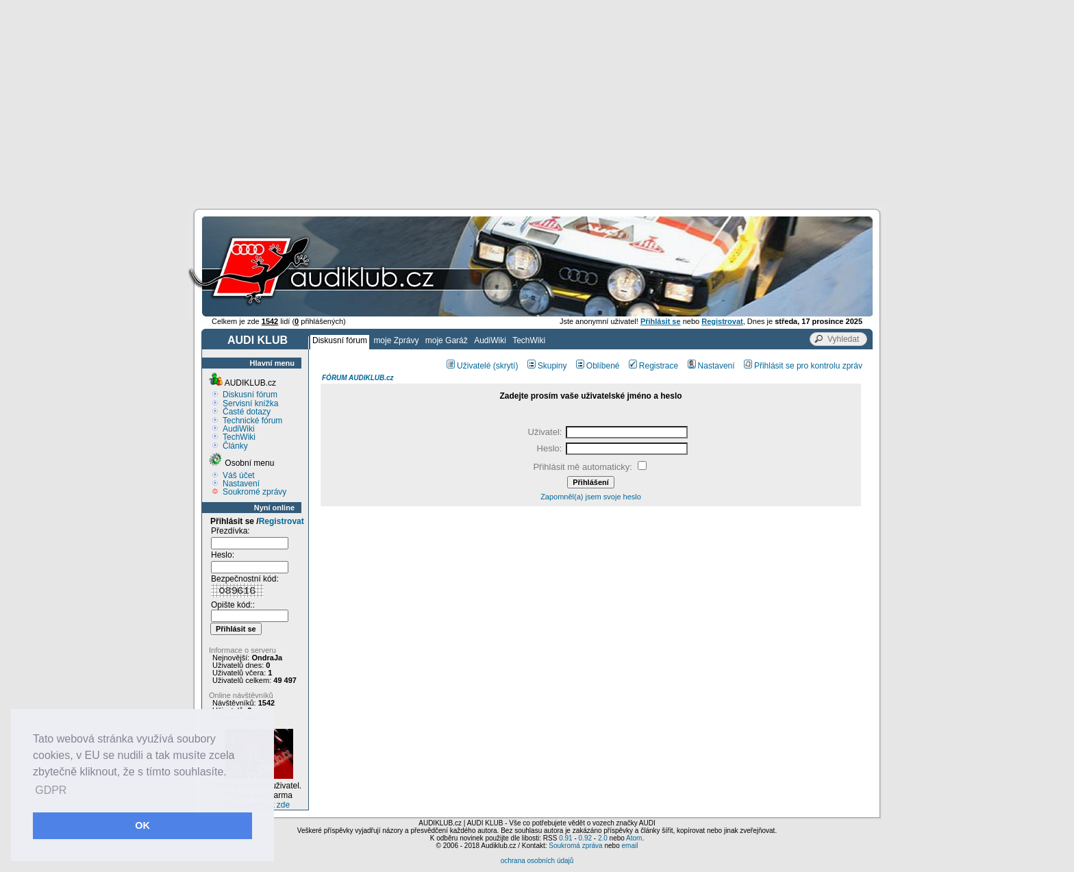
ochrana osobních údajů (537, 860)
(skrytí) (506, 366)
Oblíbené (598, 366)
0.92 (585, 838)
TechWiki (528, 340)
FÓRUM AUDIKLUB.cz (358, 378)
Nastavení (241, 483)
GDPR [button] (50, 790)
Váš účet (239, 475)
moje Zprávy (396, 340)
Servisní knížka (250, 403)
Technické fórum (252, 420)
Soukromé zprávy (254, 492)
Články (235, 446)
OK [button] (142, 825)
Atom (634, 838)
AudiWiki (490, 340)
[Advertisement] (537, 103)
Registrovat (281, 521)
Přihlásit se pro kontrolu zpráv (803, 366)
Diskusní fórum (339, 340)
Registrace (653, 366)
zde (283, 805)
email (629, 845)
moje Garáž (446, 340)
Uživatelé (468, 366)
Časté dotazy (247, 411)
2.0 (603, 838)
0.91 (565, 838)
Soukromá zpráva (575, 845)
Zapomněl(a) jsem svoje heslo (590, 497)
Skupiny (547, 366)
